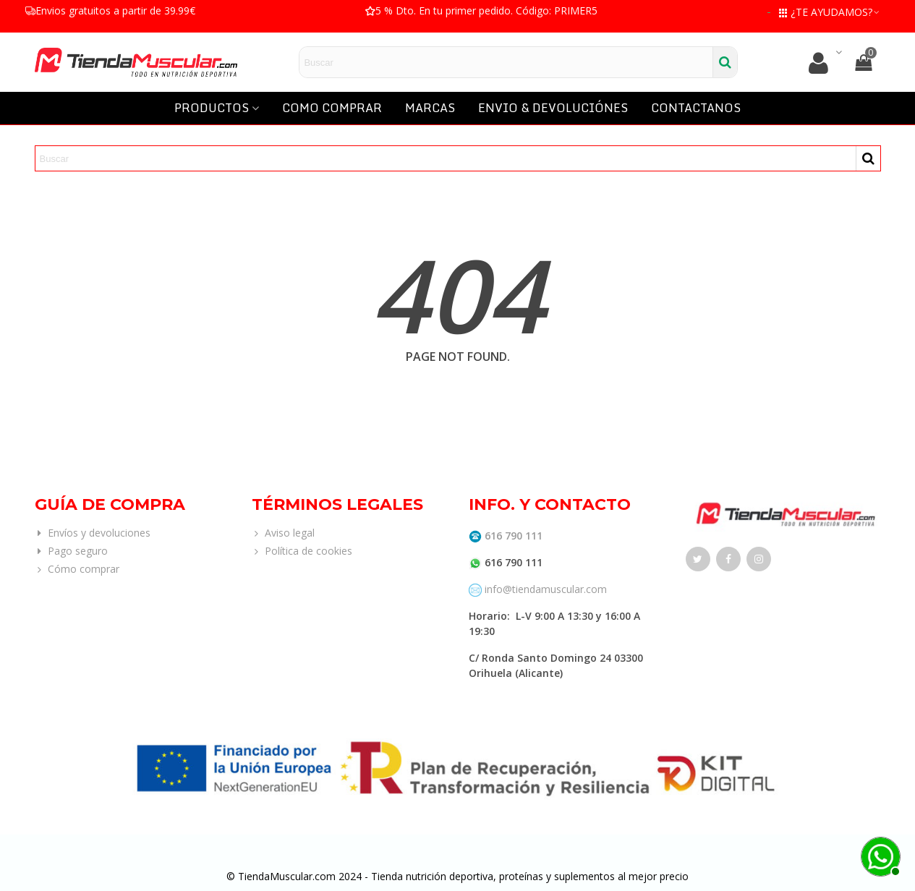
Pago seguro (71, 550)
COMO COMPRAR (332, 107)
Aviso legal (283, 532)
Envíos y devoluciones (92, 532)
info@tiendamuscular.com (544, 589)
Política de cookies (302, 550)
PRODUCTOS (211, 107)
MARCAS (430, 107)
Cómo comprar (77, 568)
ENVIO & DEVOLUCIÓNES (553, 107)
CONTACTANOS (696, 107)
